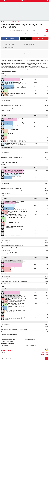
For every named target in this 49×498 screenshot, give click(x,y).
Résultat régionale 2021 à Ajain (8, 44)
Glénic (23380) (17, 33)
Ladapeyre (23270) (34, 33)
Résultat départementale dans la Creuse (10, 337)
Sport (2, 354)
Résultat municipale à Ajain (32, 337)
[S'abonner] (24, 358)
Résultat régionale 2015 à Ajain (8, 46)
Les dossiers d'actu (5, 355)
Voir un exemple (44, 352)
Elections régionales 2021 (8, 21)
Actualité (3, 352)
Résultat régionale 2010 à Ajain (8, 47)
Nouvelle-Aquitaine (19, 21)
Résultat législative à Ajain (7, 341)
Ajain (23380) (5, 345)
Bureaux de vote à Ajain (30, 44)
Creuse (26, 21)
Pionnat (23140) (25, 33)
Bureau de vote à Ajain (7, 336)
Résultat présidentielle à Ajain (8, 339)
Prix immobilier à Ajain (31, 345)
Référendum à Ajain (30, 339)
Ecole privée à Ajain (6, 347)
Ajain (26, 46)
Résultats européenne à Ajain (32, 336)
